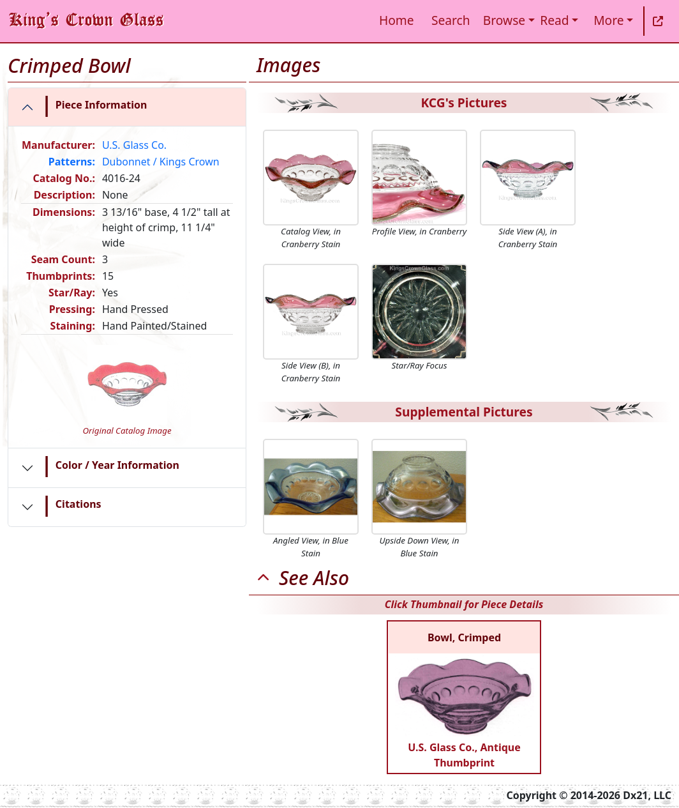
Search (450, 20)
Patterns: (71, 162)
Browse (504, 20)
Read (554, 20)
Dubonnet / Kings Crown (161, 162)
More (608, 20)
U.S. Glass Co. (134, 145)
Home (396, 20)
